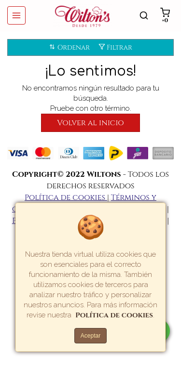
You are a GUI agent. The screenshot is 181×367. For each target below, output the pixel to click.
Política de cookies (66, 197)
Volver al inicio (90, 123)
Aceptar (90, 335)
